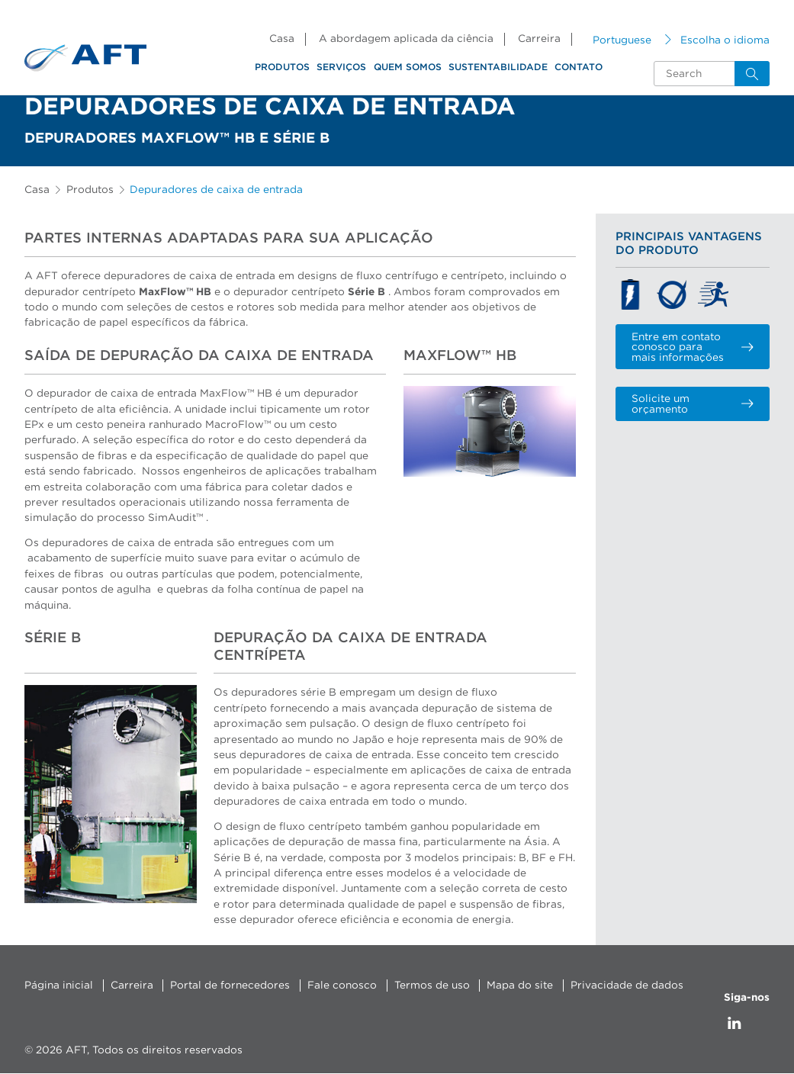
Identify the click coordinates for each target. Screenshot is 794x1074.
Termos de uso (432, 985)
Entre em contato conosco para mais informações (692, 347)
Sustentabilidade (498, 67)
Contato (579, 67)
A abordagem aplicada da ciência (406, 39)
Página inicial (58, 985)
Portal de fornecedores (230, 985)
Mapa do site (520, 985)
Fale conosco (342, 985)
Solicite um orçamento (692, 404)
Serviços (341, 67)
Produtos (282, 67)
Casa (281, 39)
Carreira (539, 39)
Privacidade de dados (627, 985)
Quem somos (408, 67)
